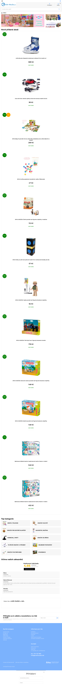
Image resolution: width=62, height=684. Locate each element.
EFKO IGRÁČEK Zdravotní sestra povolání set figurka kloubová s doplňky (31, 380)
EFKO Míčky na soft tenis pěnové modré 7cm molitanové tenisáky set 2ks (31, 259)
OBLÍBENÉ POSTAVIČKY (42, 545)
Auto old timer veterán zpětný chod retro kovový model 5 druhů (31, 98)
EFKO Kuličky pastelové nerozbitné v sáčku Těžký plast (31, 179)
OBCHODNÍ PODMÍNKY (36, 637)
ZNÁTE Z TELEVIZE (10, 523)
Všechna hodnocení (29, 569)
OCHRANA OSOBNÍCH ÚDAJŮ (37, 638)
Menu (4, 12)
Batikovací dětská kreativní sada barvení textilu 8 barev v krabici (31, 501)
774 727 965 (37, 653)
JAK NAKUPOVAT (34, 633)
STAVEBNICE (39, 552)
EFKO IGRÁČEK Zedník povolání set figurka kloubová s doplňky (31, 421)
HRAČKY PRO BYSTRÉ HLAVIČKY (14, 530)
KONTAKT (33, 634)
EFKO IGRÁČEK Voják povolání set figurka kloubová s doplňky (31, 300)
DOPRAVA (33, 631)
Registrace (5, 634)
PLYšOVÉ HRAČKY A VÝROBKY (13, 545)
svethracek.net (10, 662)
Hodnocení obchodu (7, 638)
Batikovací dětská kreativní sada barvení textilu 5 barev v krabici (31, 461)
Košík (59, 4)
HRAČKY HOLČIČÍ (40, 523)
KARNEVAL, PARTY (10, 538)
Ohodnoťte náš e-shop (9, 666)
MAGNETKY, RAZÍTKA (40, 530)
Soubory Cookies (6, 637)
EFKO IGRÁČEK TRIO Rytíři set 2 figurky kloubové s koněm (31, 340)
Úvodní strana (6, 631)
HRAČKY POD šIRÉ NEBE (12, 552)
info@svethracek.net (37, 655)
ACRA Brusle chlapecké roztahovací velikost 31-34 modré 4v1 (31, 58)
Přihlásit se (5, 633)
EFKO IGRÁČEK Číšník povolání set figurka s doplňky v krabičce (31, 219)
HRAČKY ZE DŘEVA (40, 538)
